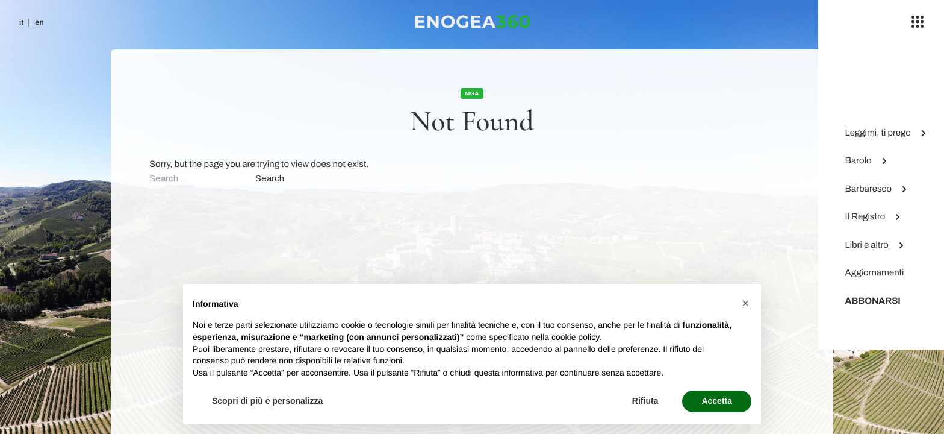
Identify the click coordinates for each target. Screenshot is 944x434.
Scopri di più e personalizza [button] (267, 401)
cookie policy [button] (575, 337)
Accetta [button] (716, 401)
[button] (745, 303)
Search (269, 178)
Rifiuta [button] (645, 401)
